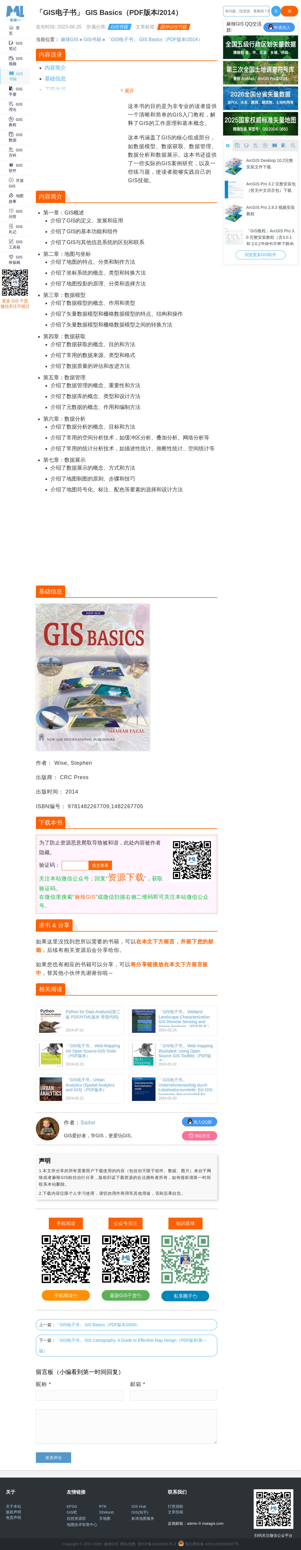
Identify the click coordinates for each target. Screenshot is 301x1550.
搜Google (289, 12)
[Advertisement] (81, 138)
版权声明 (13, 1512)
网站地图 (128, 1544)
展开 (129, 90)
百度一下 (276, 12)
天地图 (105, 1518)
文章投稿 (175, 1512)
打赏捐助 (175, 1506)
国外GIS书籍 (174, 26)
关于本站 (13, 1506)
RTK (103, 1506)
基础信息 (55, 79)
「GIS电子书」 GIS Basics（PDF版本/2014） (154, 39)
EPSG (72, 1506)
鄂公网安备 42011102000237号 (212, 1544)
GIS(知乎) (139, 1512)
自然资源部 (76, 1518)
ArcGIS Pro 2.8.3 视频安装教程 (270, 210)
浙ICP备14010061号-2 (157, 1544)
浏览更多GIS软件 (260, 254)
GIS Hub (138, 1506)
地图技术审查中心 (82, 1524)
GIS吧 (72, 1512)
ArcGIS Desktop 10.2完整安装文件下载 (269, 163)
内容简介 (55, 68)
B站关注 (199, 1135)
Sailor (88, 1123)
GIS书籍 (119, 26)
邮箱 (138, 1384)
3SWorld (106, 1512)
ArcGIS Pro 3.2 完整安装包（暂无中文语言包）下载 (271, 187)
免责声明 (13, 1517)
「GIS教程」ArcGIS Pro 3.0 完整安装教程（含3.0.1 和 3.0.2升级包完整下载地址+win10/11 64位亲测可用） (270, 237)
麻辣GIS (69, 39)
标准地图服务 (142, 1518)
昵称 (43, 1384)
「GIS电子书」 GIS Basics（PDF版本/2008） (98, 1324)
